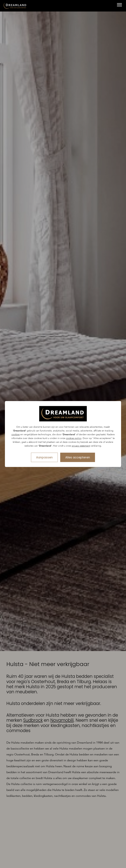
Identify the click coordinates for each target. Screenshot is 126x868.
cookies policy (73, 438)
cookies (15, 434)
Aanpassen (44, 457)
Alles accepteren (77, 457)
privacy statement (81, 445)
